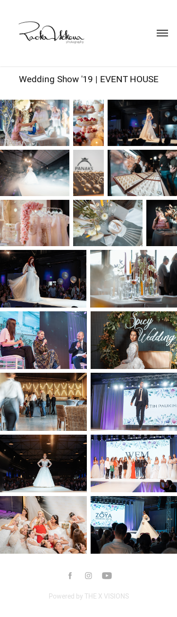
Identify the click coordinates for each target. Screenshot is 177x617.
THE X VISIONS (106, 596)
